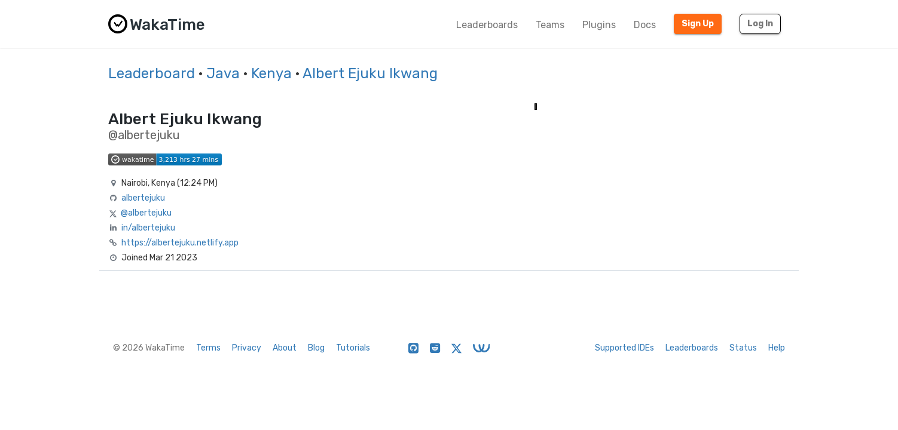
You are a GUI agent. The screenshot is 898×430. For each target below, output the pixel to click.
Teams (550, 24)
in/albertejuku (148, 228)
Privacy (246, 348)
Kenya (271, 73)
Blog (316, 348)
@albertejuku (146, 213)
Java (223, 73)
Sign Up (698, 24)
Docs (645, 24)
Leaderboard (151, 73)
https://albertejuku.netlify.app (180, 243)
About (285, 348)
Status (743, 348)
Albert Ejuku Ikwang (370, 73)
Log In (760, 24)
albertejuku (143, 198)
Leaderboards (487, 24)
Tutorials (353, 348)
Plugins (599, 24)
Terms (208, 348)
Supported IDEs (624, 348)
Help (776, 348)
